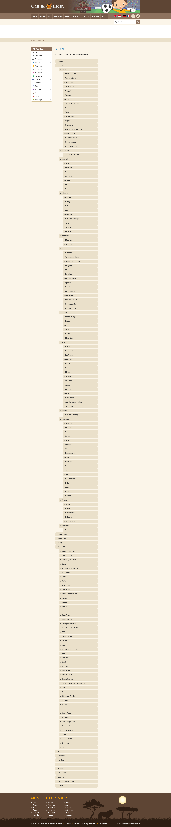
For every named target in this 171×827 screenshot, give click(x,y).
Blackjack (68, 487)
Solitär (67, 474)
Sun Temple (66, 717)
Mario (67, 185)
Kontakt (95, 16)
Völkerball (69, 381)
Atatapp (64, 577)
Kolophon (62, 773)
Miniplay (65, 658)
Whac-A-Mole (70, 133)
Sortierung (69, 125)
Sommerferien (70, 513)
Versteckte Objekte (72, 257)
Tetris (67, 163)
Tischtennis (69, 406)
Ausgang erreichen (72, 291)
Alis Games (66, 572)
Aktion (37, 62)
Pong (67, 189)
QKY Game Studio (68, 696)
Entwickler (38, 59)
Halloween (69, 517)
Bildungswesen (70, 278)
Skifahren (68, 376)
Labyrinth (68, 462)
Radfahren (69, 355)
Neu (49, 16)
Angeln (67, 385)
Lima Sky (65, 645)
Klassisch (38, 69)
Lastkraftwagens (71, 317)
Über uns (85, 16)
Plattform (38, 76)
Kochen (68, 197)
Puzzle (37, 79)
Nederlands (119, 16)
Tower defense (70, 78)
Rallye (67, 321)
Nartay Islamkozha (68, 551)
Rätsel (67, 287)
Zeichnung (69, 440)
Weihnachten (70, 521)
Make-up (68, 231)
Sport (37, 86)
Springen (68, 244)
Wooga (64, 734)
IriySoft (64, 641)
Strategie (38, 89)
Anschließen (69, 295)
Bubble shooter (70, 74)
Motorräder (69, 338)
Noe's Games (66, 670)
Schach (68, 436)
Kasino (67, 491)
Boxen (67, 393)
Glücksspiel (69, 449)
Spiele (42, 16)
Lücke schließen (71, 146)
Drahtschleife (70, 453)
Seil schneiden (70, 142)
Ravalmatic (66, 700)
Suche (60, 768)
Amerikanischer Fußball (73, 402)
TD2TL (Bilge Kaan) (69, 722)
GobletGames (67, 619)
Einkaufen (68, 214)
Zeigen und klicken (72, 104)
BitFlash (64, 581)
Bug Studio (66, 585)
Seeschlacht (69, 423)
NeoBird (65, 662)
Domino (68, 496)
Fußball (68, 346)
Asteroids (68, 176)
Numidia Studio (67, 675)
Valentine (68, 504)
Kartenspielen (70, 432)
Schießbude (69, 86)
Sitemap (77, 824)
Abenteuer (39, 66)
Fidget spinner (70, 479)
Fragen (75, 16)
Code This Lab (67, 589)
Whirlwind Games (68, 726)
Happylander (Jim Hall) (70, 628)
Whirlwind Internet (133, 824)
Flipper (67, 457)
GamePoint (66, 615)
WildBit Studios (67, 730)
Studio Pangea (67, 713)
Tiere (67, 223)
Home (35, 16)
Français (128, 16)
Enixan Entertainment (69, 594)
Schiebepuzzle (70, 304)
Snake (67, 172)
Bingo (67, 466)
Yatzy (67, 470)
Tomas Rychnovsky (69, 560)
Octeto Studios (67, 679)
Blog (67, 16)
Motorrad (68, 359)
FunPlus (64, 602)
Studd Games (66, 709)
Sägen (67, 121)
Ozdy (63, 687)
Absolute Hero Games (70, 568)
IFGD (63, 632)
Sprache (68, 283)
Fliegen (68, 99)
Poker (67, 483)
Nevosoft (65, 666)
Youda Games (67, 739)
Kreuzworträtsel (71, 300)
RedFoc (64, 705)
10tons (64, 564)
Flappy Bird (69, 91)
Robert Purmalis (67, 555)
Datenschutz (63, 786)
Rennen (38, 83)
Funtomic (65, 606)
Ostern (67, 508)
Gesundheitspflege (72, 219)
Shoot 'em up (70, 82)
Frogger (68, 180)
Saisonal (38, 96)
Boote (67, 334)
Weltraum (68, 95)
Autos (67, 329)
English (115, 16)
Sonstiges (38, 100)
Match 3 (68, 270)
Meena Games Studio (69, 649)
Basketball (69, 351)
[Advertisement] (85, 31)
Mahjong (68, 266)
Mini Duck (65, 653)
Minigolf (68, 372)
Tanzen (68, 227)
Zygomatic (65, 743)
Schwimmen (69, 398)
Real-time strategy (72, 415)
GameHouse (66, 611)
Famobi (64, 598)
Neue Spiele (62, 534)
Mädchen (38, 73)
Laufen (67, 364)
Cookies (61, 777)
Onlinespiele (38, 48)
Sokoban (68, 253)
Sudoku (68, 445)
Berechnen (69, 274)
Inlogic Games (67, 636)
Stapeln (68, 112)
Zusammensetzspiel (72, 261)
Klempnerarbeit (70, 308)
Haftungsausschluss (66, 781)
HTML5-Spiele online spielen (57, 798)
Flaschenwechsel (71, 138)
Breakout (68, 167)
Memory (68, 427)
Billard (67, 368)
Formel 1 (68, 325)
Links (104, 16)
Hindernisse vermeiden (73, 129)
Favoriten (58, 16)
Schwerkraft (69, 116)
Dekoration (69, 206)
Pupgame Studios (68, 692)
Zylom (64, 747)
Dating (67, 202)
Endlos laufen (70, 108)
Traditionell (39, 93)
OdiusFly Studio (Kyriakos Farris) (73, 683)
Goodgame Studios (69, 624)
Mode (67, 210)
